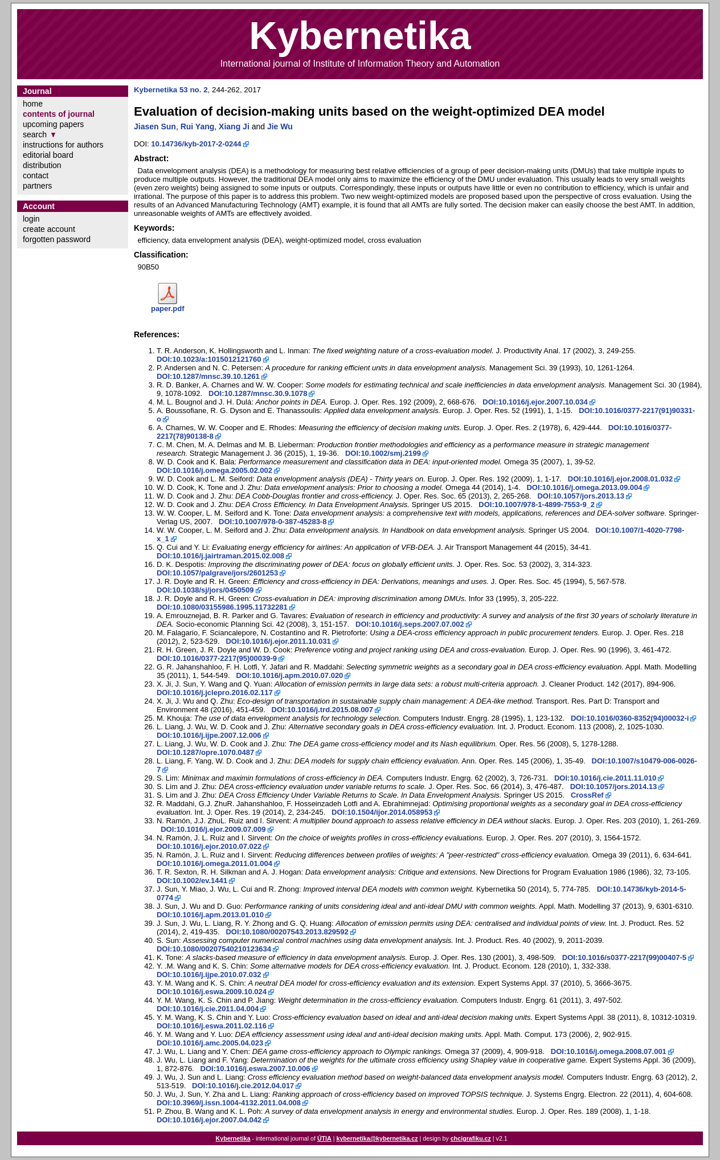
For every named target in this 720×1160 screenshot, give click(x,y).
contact (35, 175)
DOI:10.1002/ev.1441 (192, 880)
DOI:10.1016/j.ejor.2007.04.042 (209, 1120)
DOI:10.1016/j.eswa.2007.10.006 (255, 1068)
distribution (42, 165)
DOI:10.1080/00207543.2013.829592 (287, 932)
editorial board (48, 155)
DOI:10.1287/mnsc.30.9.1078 (257, 393)
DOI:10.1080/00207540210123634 (214, 949)
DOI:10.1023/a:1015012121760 (209, 359)
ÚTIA (324, 1138)
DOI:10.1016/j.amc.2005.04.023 (210, 1043)
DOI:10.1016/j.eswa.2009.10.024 (212, 991)
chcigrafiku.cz (471, 1138)
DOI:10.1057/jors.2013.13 (580, 496)
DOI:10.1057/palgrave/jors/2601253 (217, 573)
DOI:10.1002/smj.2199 (383, 453)
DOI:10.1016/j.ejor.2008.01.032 (620, 479)
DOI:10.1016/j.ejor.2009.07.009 (213, 829)
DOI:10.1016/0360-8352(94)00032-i (630, 718)
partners (37, 185)
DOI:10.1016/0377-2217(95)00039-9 (217, 658)
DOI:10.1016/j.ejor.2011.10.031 (278, 641)
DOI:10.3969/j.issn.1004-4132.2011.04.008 (229, 1102)
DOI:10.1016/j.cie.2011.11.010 (605, 778)
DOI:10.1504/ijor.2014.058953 (382, 812)
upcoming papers (53, 124)
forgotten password (57, 239)
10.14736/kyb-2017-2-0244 (196, 144)
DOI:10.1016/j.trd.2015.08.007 (323, 709)
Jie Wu (280, 126)
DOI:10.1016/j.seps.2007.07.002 (409, 624)
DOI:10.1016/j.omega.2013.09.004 (584, 487)
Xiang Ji (234, 126)
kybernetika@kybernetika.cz (377, 1138)
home (33, 103)
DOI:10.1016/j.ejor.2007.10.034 (534, 402)
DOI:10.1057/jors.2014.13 (613, 786)
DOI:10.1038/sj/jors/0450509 (205, 590)
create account (49, 229)
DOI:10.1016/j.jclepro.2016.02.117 (215, 692)
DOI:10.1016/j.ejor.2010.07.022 (209, 846)
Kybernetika (233, 1138)
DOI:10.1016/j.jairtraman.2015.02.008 (220, 556)
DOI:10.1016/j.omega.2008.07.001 (608, 1051)
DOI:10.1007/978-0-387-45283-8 (272, 521)
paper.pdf (168, 308)
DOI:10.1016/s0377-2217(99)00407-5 (624, 957)
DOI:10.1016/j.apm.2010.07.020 (289, 675)
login (31, 218)
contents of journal (59, 114)
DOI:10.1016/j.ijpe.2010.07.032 (209, 974)
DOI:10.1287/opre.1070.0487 (205, 752)
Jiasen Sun (155, 126)
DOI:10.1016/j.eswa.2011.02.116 (212, 1026)
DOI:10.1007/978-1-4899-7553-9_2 (536, 504)
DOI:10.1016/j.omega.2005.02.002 (214, 470)
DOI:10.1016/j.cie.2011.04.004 (208, 1008)
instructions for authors (63, 144)
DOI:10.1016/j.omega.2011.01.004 (214, 863)
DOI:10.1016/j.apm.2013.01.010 (210, 914)
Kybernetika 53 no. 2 (171, 89)
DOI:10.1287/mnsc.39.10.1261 (208, 376)
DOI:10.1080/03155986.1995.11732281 (222, 607)
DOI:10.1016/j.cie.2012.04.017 (243, 1085)
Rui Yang (198, 126)
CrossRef (587, 795)
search (35, 134)
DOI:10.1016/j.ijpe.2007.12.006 (209, 735)
